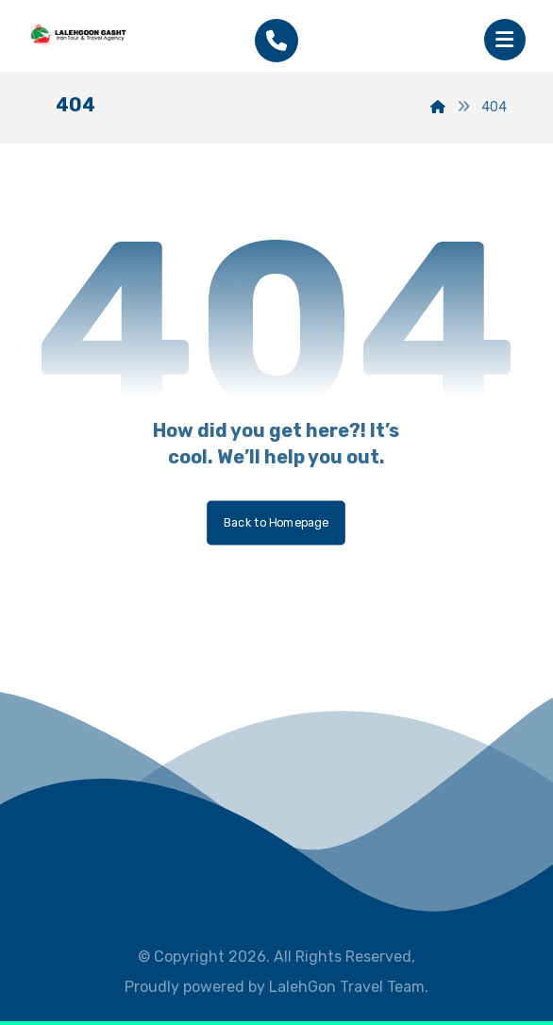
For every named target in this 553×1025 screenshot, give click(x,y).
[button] (505, 39)
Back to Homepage (277, 522)
